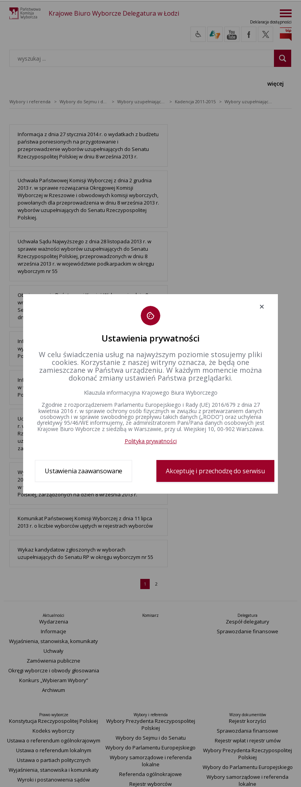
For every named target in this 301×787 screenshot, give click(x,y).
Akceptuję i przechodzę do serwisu (215, 471)
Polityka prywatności (151, 441)
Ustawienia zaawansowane (83, 471)
